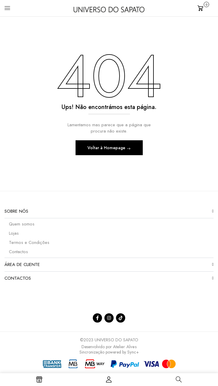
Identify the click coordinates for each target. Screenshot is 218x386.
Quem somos (21, 224)
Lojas (14, 233)
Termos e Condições (29, 242)
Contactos (18, 251)
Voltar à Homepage (106, 148)
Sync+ (133, 352)
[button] (205, 7)
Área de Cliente (22, 264)
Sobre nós (16, 211)
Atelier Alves (125, 346)
